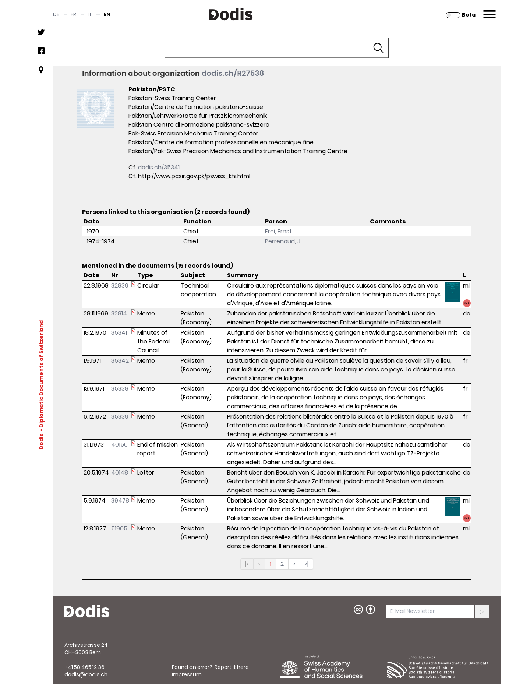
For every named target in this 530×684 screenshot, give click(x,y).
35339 (119, 416)
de (56, 14)
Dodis (41, 441)
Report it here (232, 667)
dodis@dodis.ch (85, 674)
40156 (119, 444)
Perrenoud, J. (283, 241)
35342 (120, 360)
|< (247, 564)
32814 (119, 313)
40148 (119, 472)
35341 (119, 332)
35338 (119, 388)
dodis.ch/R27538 (233, 73)
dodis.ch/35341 (159, 167)
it (90, 14)
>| (306, 564)
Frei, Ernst (278, 231)
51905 (119, 528)
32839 (119, 285)
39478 (120, 500)
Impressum (187, 674)
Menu (488, 10)
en (106, 14)
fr (73, 14)
